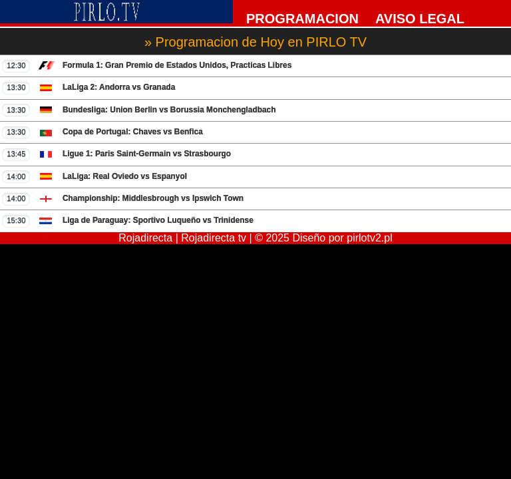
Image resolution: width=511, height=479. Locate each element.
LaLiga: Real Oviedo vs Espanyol (94, 176)
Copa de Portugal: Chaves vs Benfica (102, 132)
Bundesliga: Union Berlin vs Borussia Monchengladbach (138, 110)
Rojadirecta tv (213, 237)
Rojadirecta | (149, 237)
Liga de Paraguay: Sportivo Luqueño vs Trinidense (127, 221)
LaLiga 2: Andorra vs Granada (88, 88)
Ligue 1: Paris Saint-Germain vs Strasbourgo (116, 154)
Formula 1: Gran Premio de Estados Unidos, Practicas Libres (146, 66)
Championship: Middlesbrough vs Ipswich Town (123, 199)
